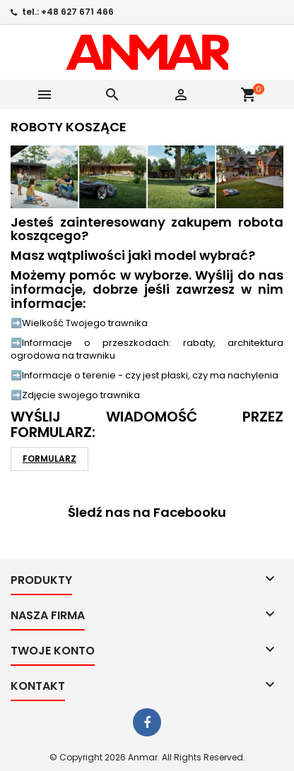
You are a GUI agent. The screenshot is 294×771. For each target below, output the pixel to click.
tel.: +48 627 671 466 (68, 12)
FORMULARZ (49, 459)
